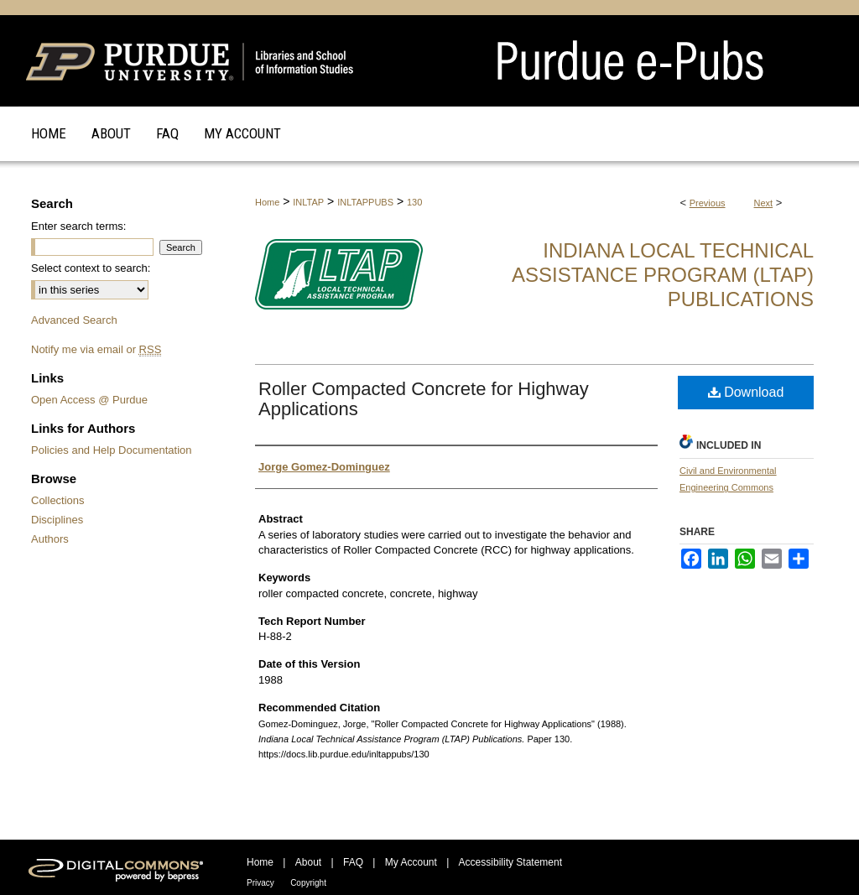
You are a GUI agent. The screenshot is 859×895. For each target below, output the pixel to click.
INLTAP (308, 202)
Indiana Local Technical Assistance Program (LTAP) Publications (663, 274)
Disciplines (57, 519)
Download (746, 392)
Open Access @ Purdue (89, 399)
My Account (411, 862)
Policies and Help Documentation (111, 450)
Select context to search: (90, 268)
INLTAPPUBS (365, 202)
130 (414, 202)
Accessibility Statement (510, 862)
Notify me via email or (96, 349)
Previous (708, 203)
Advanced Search (74, 320)
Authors (50, 539)
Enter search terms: (78, 226)
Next (763, 203)
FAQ (353, 862)
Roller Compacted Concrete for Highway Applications (423, 398)
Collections (58, 500)
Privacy (260, 882)
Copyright (308, 882)
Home (267, 202)
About (308, 862)
